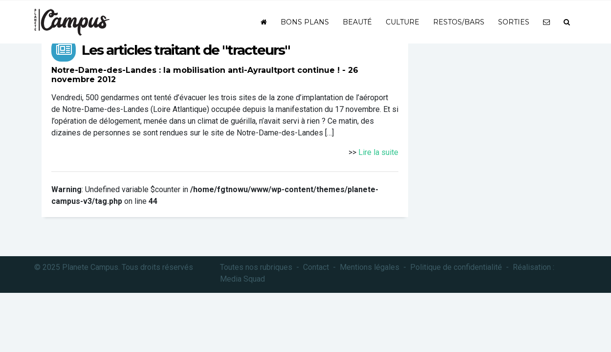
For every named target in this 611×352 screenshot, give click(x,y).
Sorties (513, 22)
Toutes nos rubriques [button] (256, 267)
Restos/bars (458, 22)
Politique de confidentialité (456, 267)
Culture (402, 22)
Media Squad (242, 279)
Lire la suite (378, 152)
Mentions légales (369, 267)
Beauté (357, 22)
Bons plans (305, 22)
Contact (316, 267)
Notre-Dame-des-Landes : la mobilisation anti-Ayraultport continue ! (195, 70)
